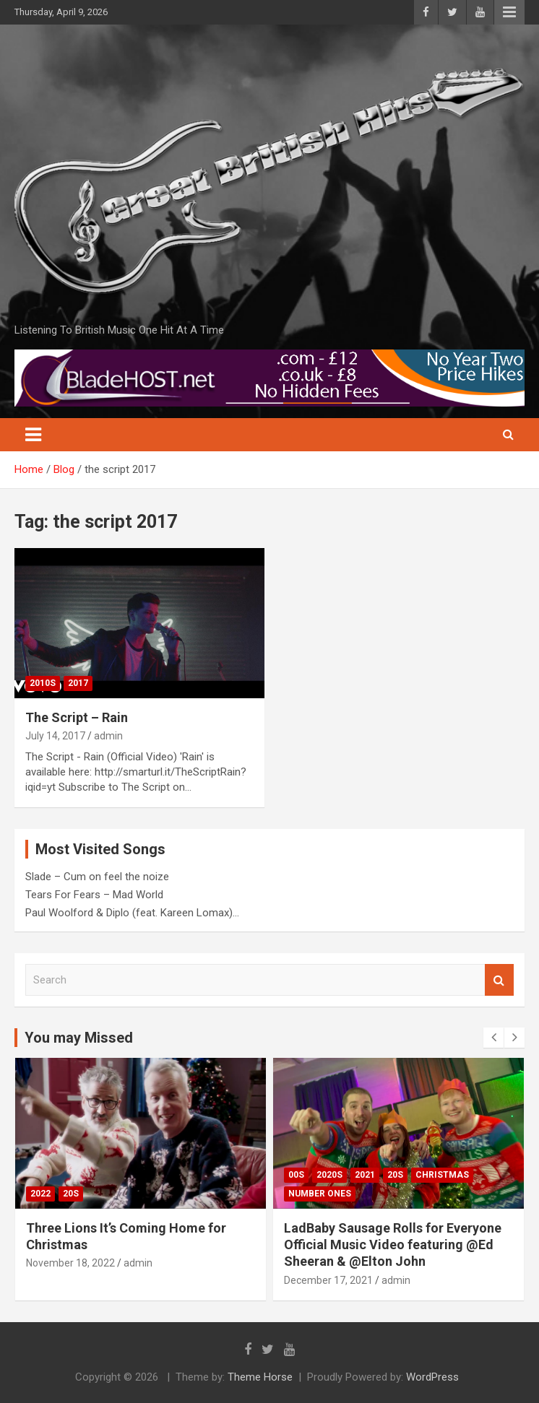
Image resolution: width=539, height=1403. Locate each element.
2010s (43, 683)
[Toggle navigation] (33, 434)
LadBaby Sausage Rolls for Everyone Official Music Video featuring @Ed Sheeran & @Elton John (392, 1244)
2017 (78, 683)
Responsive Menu (509, 12)
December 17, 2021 (328, 1280)
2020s (329, 1175)
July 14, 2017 (55, 736)
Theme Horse (260, 1377)
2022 (40, 1194)
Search (499, 980)
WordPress (432, 1377)
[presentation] (493, 1038)
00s (296, 1175)
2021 (365, 1175)
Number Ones (319, 1194)
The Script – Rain (76, 717)
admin (108, 736)
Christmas (442, 1175)
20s (71, 1194)
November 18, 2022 (70, 1263)
